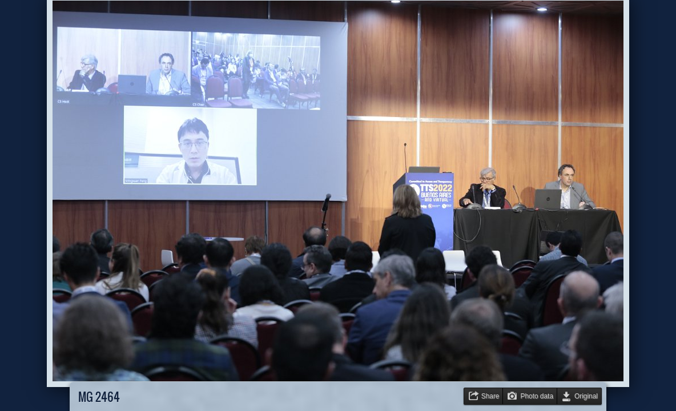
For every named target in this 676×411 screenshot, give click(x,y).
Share (490, 396)
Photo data (536, 396)
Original (586, 396)
